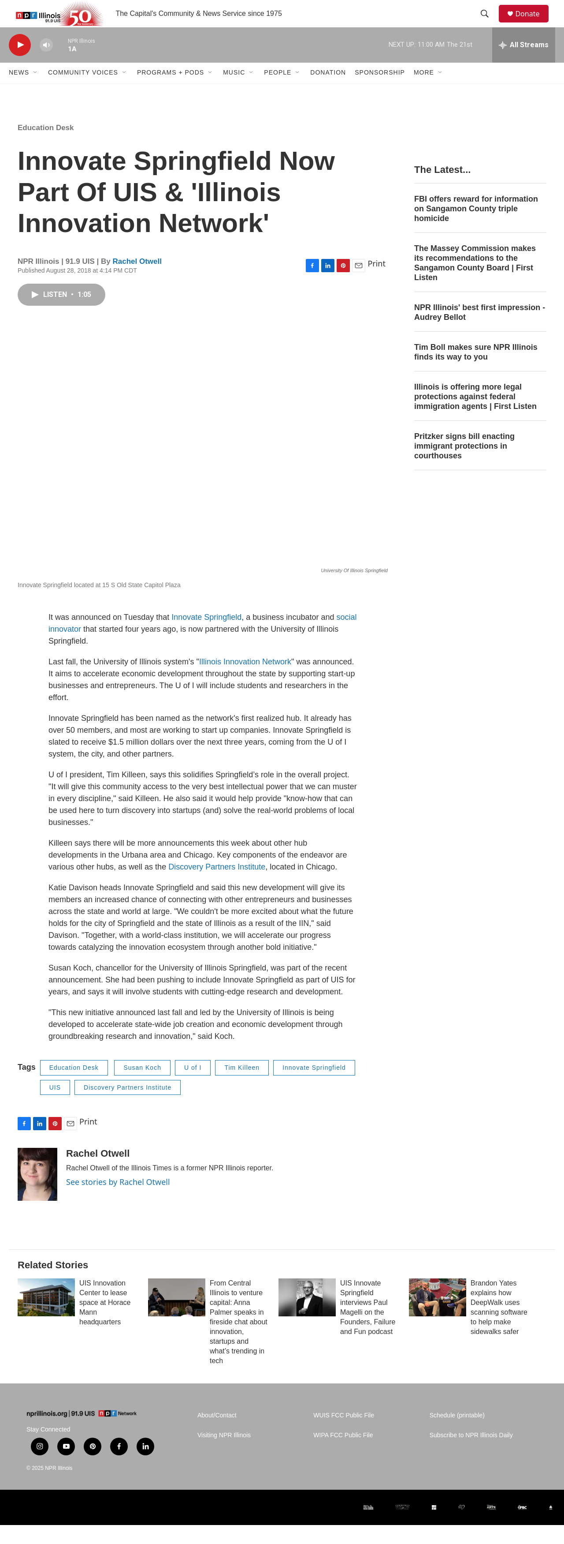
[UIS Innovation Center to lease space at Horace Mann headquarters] (46, 1316)
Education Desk (46, 146)
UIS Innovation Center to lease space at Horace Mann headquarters (105, 1321)
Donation (328, 91)
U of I (192, 1086)
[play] (20, 64)
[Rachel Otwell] (37, 1193)
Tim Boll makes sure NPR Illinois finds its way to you (476, 371)
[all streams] (523, 64)
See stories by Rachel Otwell (118, 1200)
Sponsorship (380, 91)
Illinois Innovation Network (245, 680)
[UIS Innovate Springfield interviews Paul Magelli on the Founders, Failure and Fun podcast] (307, 1316)
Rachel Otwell (136, 280)
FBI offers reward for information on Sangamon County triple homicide (476, 228)
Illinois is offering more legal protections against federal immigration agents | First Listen (475, 415)
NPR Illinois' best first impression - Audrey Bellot (479, 331)
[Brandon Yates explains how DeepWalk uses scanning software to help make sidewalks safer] (437, 1316)
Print (376, 282)
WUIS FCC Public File (343, 1434)
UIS (55, 1106)
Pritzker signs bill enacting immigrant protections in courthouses (464, 465)
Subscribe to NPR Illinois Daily (471, 1454)
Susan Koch (142, 1086)
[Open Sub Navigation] (35, 91)
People (277, 91)
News (19, 91)
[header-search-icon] (488, 23)
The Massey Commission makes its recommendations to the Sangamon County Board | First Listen (475, 282)
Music (234, 91)
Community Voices (83, 91)
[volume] (46, 64)
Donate (532, 23)
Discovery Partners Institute (216, 885)
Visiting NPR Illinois (224, 1454)
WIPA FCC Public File (343, 1454)
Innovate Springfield (206, 636)
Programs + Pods (170, 91)
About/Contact (217, 1434)
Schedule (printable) (457, 1434)
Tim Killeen (242, 1086)
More (424, 91)
